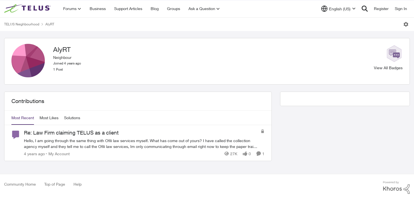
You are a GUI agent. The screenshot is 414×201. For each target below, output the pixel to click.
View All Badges (388, 67)
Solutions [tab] (72, 117)
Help (78, 184)
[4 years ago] (34, 154)
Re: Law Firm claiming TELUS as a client (71, 133)
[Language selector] (338, 8)
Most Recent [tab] (22, 117)
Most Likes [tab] (49, 117)
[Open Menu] (406, 24)
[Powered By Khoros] (396, 187)
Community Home (20, 184)
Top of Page (54, 184)
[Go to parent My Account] (58, 154)
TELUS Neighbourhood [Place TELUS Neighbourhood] (21, 24)
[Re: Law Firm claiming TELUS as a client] (141, 143)
